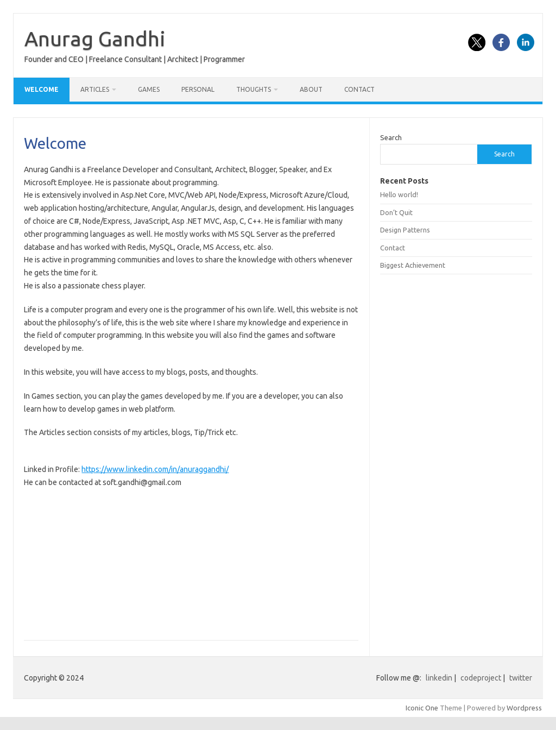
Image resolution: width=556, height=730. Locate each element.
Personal (197, 89)
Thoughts (253, 89)
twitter (520, 678)
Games (149, 89)
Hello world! (399, 194)
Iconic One (422, 708)
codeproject (480, 678)
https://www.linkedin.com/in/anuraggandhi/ (155, 469)
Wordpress (524, 708)
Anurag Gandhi (95, 38)
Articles (94, 89)
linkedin (439, 678)
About (311, 89)
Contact (359, 89)
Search (391, 137)
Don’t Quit (396, 212)
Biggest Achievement (412, 265)
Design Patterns (405, 230)
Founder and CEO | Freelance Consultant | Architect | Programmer (134, 59)
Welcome (41, 89)
